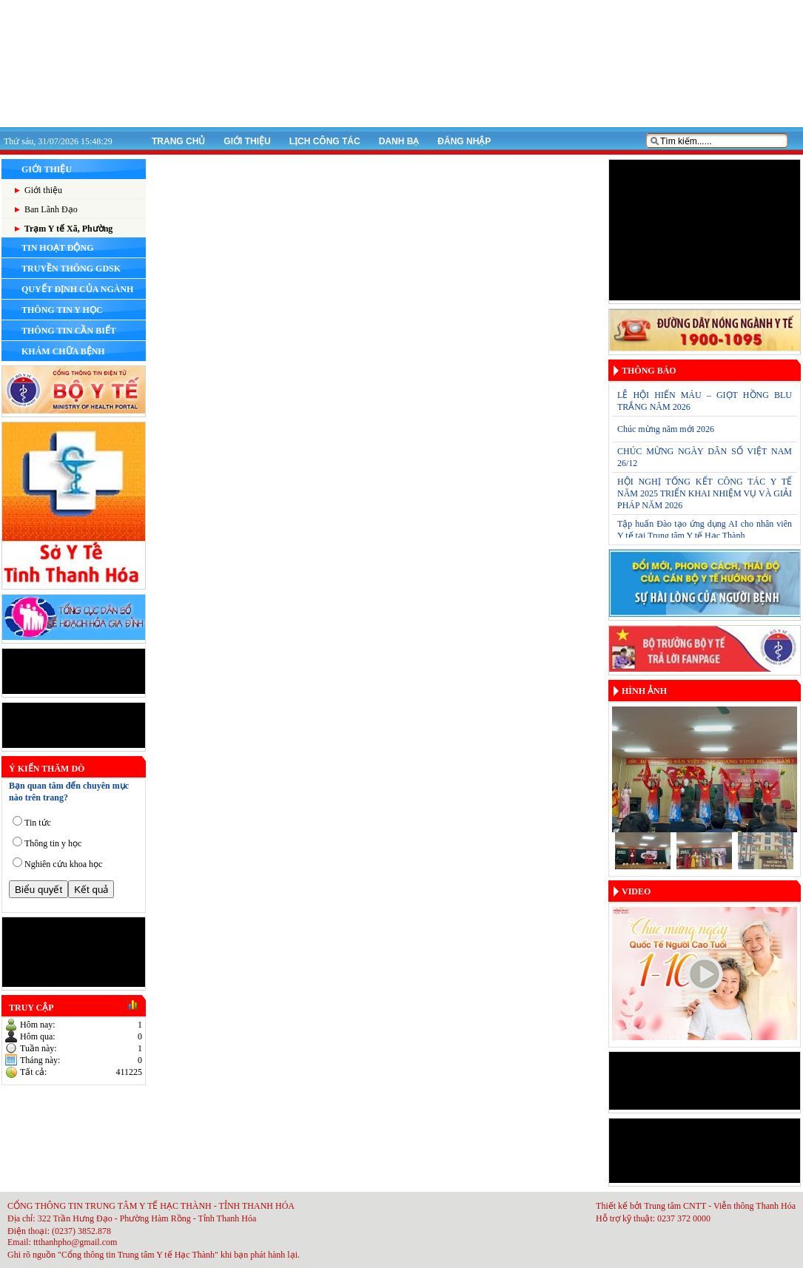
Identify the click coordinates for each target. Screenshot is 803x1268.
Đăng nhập (464, 141)
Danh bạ (399, 141)
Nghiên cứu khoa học (63, 864)
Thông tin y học (52, 843)
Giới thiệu (247, 141)
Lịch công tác (324, 141)
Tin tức (37, 822)
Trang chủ (178, 141)
